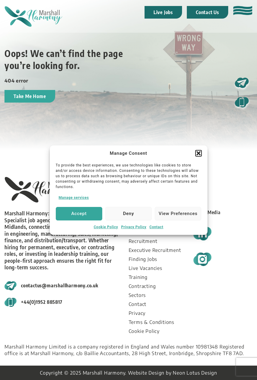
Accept (79, 213)
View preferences (178, 213)
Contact (156, 227)
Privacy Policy (133, 227)
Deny (128, 213)
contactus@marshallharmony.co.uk (59, 286)
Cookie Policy (106, 227)
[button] (199, 153)
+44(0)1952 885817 (41, 302)
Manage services (74, 198)
